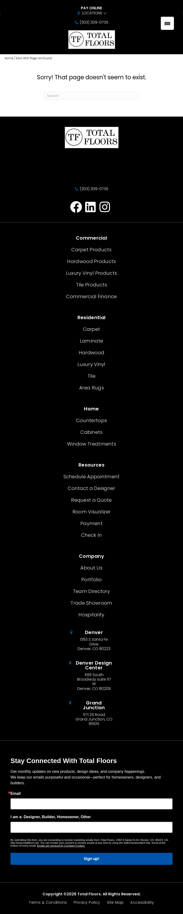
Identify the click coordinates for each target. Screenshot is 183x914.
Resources (91, 465)
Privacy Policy (87, 902)
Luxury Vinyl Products (91, 273)
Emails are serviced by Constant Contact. (61, 845)
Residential (91, 317)
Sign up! (91, 858)
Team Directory (91, 591)
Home (9, 58)
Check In (91, 535)
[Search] (91, 96)
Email (15, 794)
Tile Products (91, 284)
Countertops (91, 420)
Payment (91, 523)
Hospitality (91, 614)
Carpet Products (91, 249)
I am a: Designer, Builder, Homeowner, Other (50, 817)
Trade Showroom (91, 603)
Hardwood (91, 352)
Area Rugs (91, 387)
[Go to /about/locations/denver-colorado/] (91, 640)
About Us (91, 568)
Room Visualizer (92, 511)
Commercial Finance (91, 296)
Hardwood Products (91, 261)
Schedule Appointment (91, 476)
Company (91, 556)
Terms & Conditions (48, 902)
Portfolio (91, 579)
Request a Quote (91, 500)
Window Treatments (91, 444)
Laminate (91, 341)
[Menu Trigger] (167, 23)
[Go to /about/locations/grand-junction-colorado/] (91, 713)
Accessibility (142, 902)
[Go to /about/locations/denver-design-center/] (91, 676)
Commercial (91, 238)
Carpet (91, 329)
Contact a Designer (91, 488)
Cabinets (91, 432)
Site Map (115, 902)
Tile (91, 376)
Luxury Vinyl (91, 364)
